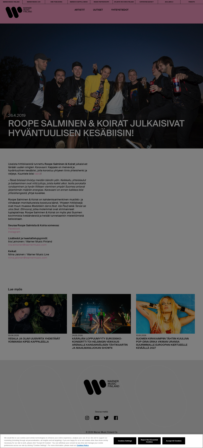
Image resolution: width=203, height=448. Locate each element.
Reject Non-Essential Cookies (149, 441)
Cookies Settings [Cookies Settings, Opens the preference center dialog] (125, 441)
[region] (101, 441)
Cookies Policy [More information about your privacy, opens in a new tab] (83, 445)
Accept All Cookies (174, 441)
